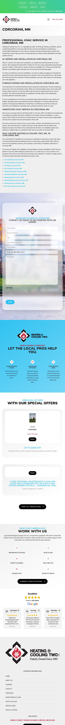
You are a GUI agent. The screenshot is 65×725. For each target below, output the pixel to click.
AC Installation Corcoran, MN (13, 160)
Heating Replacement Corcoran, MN (16, 180)
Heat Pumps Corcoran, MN (13, 168)
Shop (42, 7)
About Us (9, 680)
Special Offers (11, 710)
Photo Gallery (11, 701)
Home (8, 676)
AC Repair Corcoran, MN (12, 165)
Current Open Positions (32, 581)
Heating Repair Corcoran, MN (14, 177)
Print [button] (32, 439)
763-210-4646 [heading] (57, 19)
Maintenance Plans (13, 697)
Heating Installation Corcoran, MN (15, 174)
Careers (9, 684)
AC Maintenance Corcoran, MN (14, 163)
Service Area (11, 706)
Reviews (42, 3)
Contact (9, 689)
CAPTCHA (9, 288)
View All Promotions (32, 507)
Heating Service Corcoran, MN (14, 183)
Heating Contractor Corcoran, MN (15, 171)
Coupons (24, 7)
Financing (9, 693)
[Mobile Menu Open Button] (48, 19)
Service (32, 3)
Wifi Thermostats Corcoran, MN (14, 186)
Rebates (33, 7)
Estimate (22, 3)
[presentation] (20, 293)
